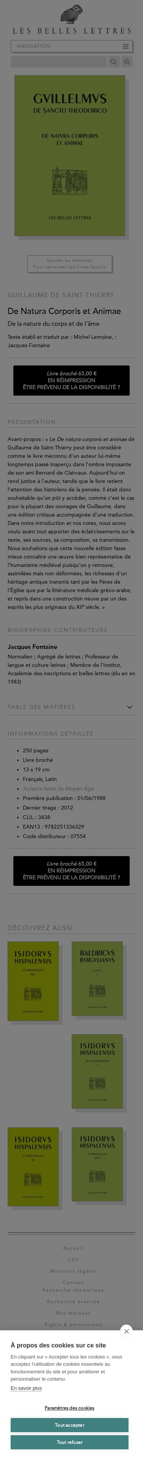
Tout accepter (69, 1425)
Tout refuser (69, 1442)
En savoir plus (26, 1388)
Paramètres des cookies (69, 1408)
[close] (126, 1331)
